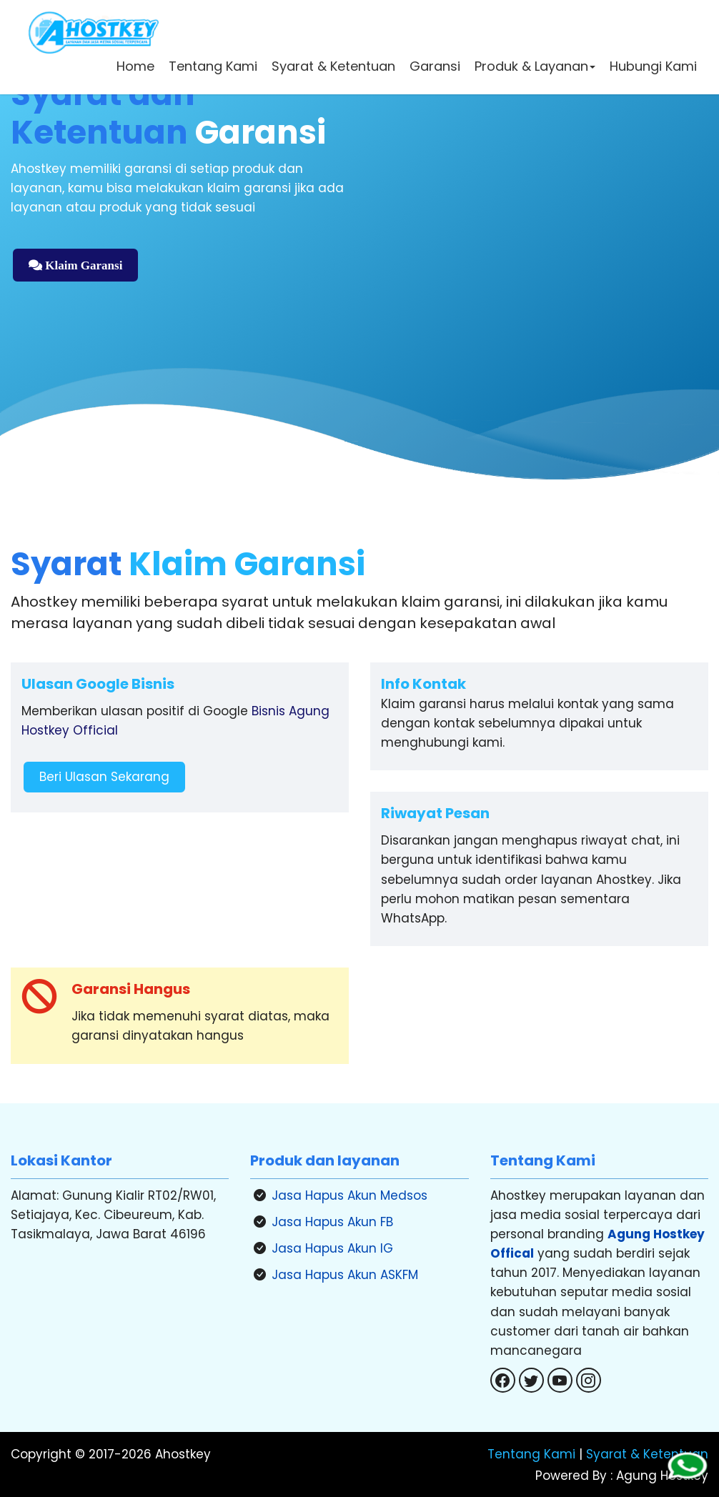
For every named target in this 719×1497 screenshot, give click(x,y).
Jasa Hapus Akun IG (332, 1248)
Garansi (433, 67)
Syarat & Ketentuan (332, 67)
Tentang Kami (211, 67)
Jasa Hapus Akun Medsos (349, 1195)
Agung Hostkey (660, 1475)
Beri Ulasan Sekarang (104, 776)
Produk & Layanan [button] (533, 67)
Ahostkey (183, 1454)
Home (134, 67)
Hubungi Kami (651, 67)
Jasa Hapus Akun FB (332, 1221)
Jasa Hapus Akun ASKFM (345, 1274)
